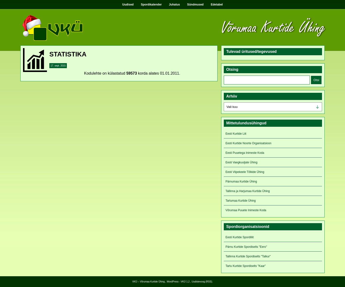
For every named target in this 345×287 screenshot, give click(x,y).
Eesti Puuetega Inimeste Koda (244, 153)
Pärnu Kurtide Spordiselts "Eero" (246, 246)
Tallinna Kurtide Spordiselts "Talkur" (248, 256)
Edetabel (217, 4)
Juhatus (174, 4)
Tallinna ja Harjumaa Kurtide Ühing (247, 191)
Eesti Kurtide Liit (235, 133)
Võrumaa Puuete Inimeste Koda (245, 210)
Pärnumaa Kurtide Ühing (241, 181)
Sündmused (195, 4)
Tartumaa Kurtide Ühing (240, 200)
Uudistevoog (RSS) (202, 281)
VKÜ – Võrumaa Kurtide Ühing (148, 281)
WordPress (172, 281)
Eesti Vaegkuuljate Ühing (241, 162)
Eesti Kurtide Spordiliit (239, 237)
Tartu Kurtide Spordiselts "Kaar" (245, 266)
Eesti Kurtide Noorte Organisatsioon (248, 143)
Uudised (127, 4)
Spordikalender (151, 4)
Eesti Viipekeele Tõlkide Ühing (244, 172)
